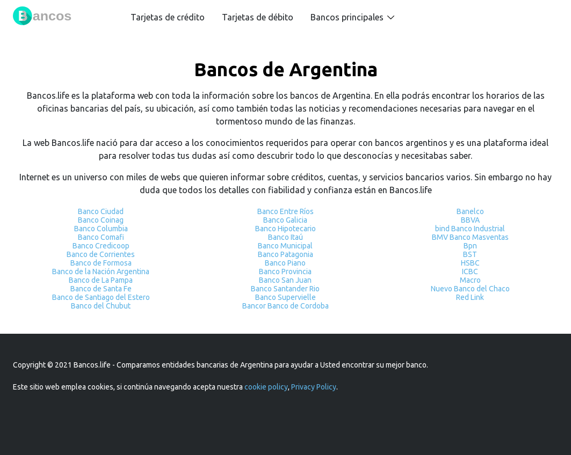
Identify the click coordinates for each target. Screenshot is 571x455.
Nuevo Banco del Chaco (470, 288)
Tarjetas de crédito (168, 17)
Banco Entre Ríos (285, 211)
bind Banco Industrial (470, 228)
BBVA (470, 220)
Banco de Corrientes (101, 254)
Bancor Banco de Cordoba (285, 306)
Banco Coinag (101, 220)
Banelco (470, 211)
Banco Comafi (101, 237)
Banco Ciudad (101, 211)
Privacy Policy (313, 387)
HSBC (470, 263)
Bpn (470, 245)
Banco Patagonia (285, 254)
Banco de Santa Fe (101, 288)
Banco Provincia (285, 271)
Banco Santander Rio (285, 288)
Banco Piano (285, 263)
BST (470, 254)
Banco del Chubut (101, 306)
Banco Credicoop (101, 245)
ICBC (470, 271)
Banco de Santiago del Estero (101, 297)
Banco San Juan (285, 280)
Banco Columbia (101, 228)
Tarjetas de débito (257, 17)
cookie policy (266, 387)
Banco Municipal (285, 245)
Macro (470, 280)
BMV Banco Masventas (470, 237)
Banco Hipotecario (285, 228)
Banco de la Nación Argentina (100, 271)
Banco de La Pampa (101, 280)
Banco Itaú (285, 237)
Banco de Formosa (101, 263)
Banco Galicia (285, 220)
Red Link (470, 297)
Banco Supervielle (285, 297)
